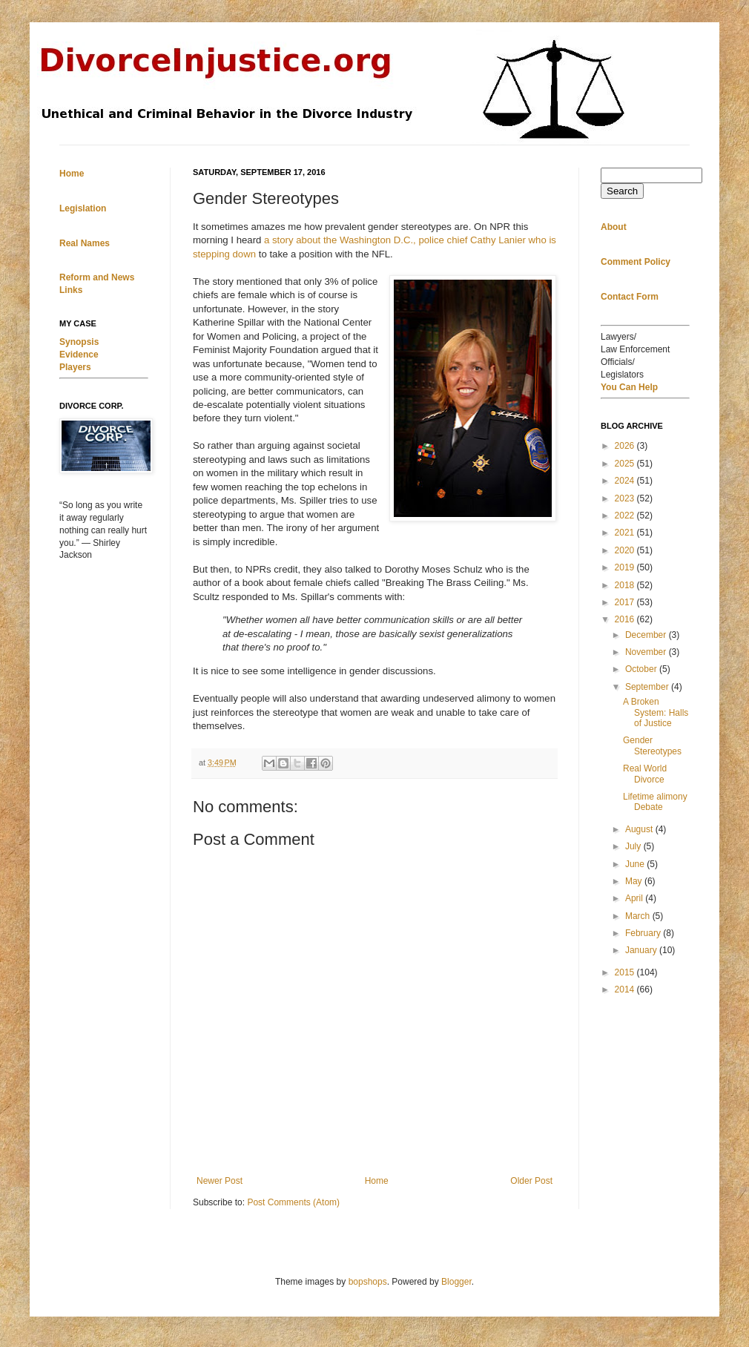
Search (622, 191)
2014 (626, 989)
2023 (626, 498)
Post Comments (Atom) (293, 1202)
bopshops (368, 1282)
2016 (626, 619)
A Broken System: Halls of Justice (655, 712)
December (647, 635)
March (639, 916)
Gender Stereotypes (652, 745)
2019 (626, 567)
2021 (626, 532)
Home (377, 1181)
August (640, 829)
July (634, 846)
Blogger (456, 1282)
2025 (626, 463)
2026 (626, 446)
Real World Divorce (645, 773)
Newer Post (219, 1181)
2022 (626, 515)
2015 (626, 972)
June (636, 864)
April (635, 898)
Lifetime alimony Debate (655, 801)
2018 (626, 585)
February (644, 933)
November (647, 652)
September (648, 687)
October (642, 669)
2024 (626, 480)
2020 (626, 550)
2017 (626, 602)
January (642, 950)
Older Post (531, 1181)
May (634, 881)
